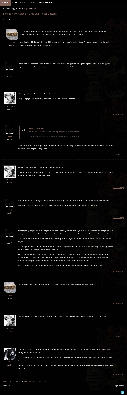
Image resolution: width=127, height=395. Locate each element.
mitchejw (9, 211)
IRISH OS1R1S (9, 107)
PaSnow (12, 43)
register (27, 9)
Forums (7, 14)
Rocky (9, 74)
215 (11, 366)
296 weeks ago (116, 52)
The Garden (19, 14)
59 (11, 110)
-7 (10, 77)
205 (13, 46)
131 (11, 214)
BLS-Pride (9, 363)
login (33, 9)
